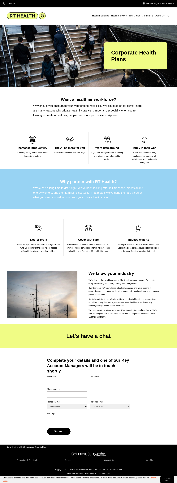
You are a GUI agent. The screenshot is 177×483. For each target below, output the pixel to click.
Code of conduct (104, 474)
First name (51, 376)
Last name (94, 376)
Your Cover (134, 16)
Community (147, 16)
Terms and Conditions (75, 474)
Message (51, 413)
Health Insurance (100, 16)
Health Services (119, 16)
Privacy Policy (90, 474)
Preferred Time (96, 402)
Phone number (53, 389)
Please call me (53, 402)
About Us (160, 16)
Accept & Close (167, 479)
